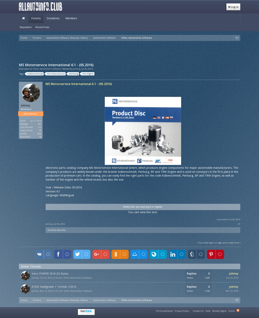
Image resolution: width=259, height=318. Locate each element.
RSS (238, 310)
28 (40, 130)
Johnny (76, 68)
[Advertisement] (129, 51)
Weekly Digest (219, 310)
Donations (53, 18)
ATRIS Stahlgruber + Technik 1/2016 (54, 286)
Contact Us (198, 310)
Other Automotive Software (77, 277)
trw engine (87, 73)
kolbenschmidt (34, 73)
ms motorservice (55, 73)
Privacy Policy (182, 310)
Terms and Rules (164, 310)
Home (23, 18)
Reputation (26, 27)
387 (39, 124)
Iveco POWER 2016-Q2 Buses (50, 273)
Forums (36, 18)
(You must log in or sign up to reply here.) (219, 242)
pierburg (73, 73)
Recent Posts (42, 27)
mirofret (52, 230)
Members (71, 18)
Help (208, 310)
